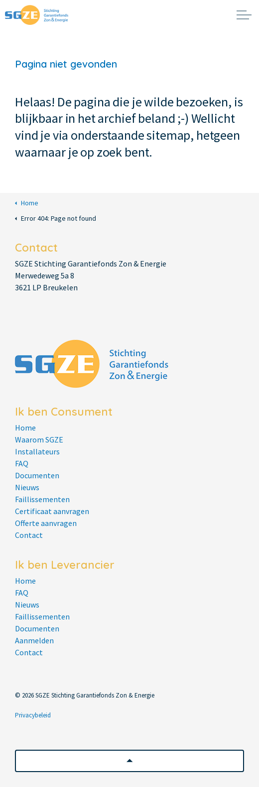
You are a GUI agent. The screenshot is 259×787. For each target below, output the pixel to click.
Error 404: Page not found (55, 218)
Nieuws (27, 487)
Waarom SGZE (39, 439)
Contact (29, 535)
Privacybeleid (33, 715)
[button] (129, 761)
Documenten (37, 475)
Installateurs (37, 451)
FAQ (21, 463)
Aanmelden (34, 640)
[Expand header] (244, 15)
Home (26, 203)
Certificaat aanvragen (52, 511)
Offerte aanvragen (46, 523)
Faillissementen (42, 499)
